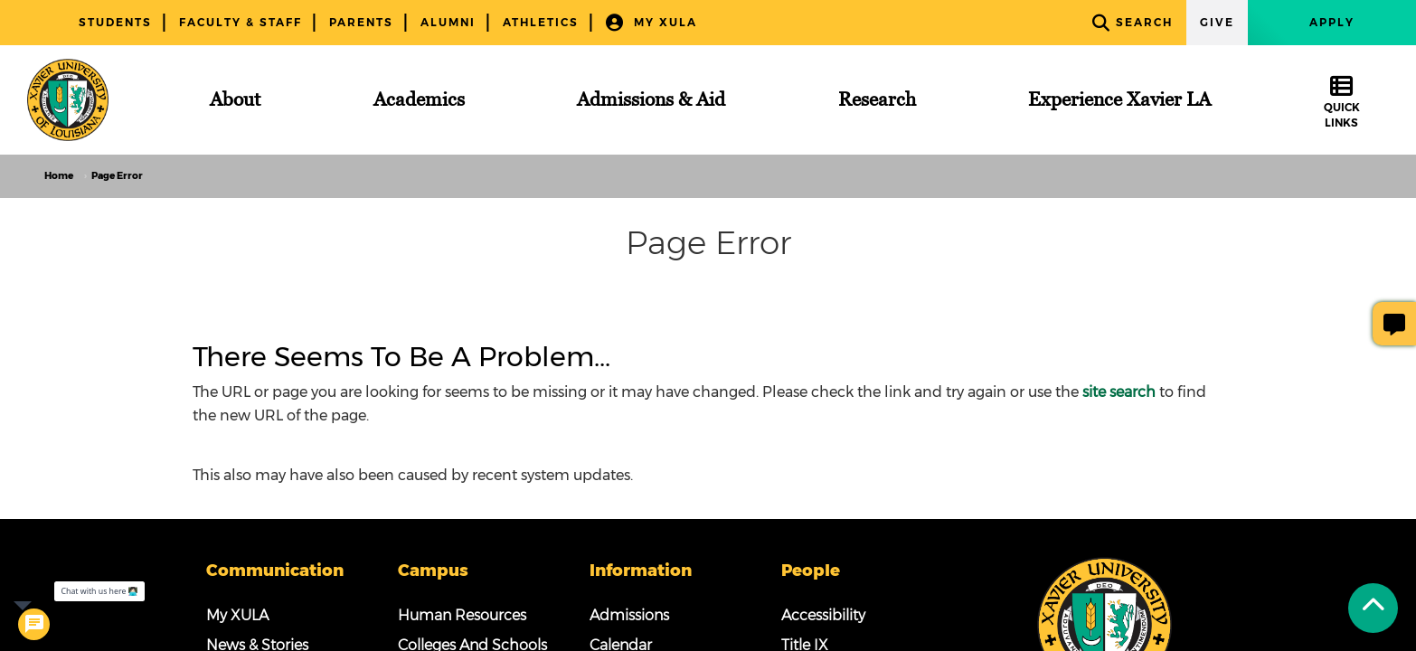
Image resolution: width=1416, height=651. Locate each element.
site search (1119, 392)
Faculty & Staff (240, 22)
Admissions (629, 615)
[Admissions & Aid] (651, 99)
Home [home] (58, 176)
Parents (361, 22)
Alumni (448, 22)
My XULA (651, 23)
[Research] (877, 99)
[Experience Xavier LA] (1119, 99)
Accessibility (823, 615)
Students (115, 22)
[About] (235, 99)
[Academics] (419, 99)
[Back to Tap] (1373, 608)
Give (1217, 22)
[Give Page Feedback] (1394, 323)
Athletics (541, 22)
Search (1132, 23)
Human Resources (462, 615)
